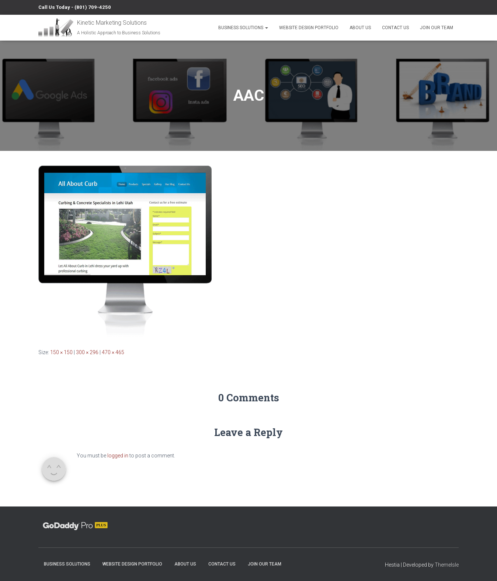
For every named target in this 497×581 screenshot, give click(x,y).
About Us (360, 27)
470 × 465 (113, 352)
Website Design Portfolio (308, 27)
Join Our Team (436, 27)
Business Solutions (243, 27)
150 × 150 (61, 352)
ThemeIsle (447, 565)
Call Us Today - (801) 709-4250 (74, 7)
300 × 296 (87, 352)
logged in (117, 456)
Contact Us (395, 27)
